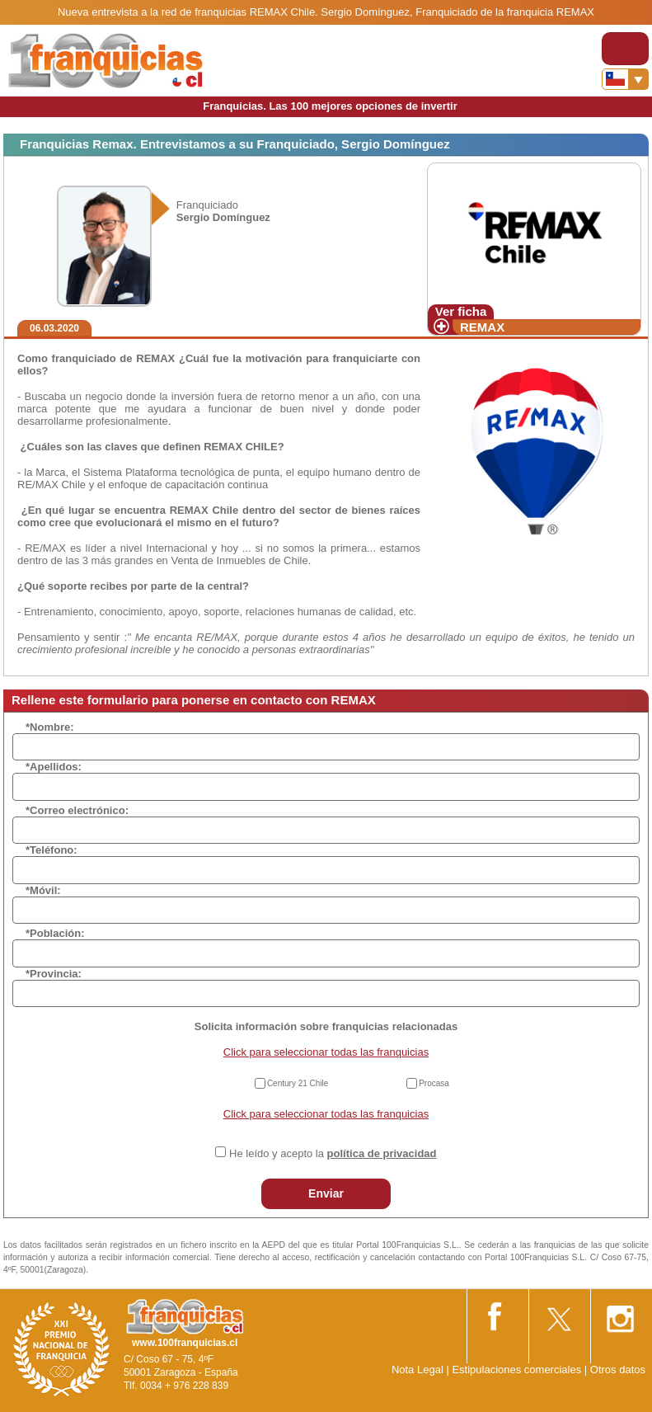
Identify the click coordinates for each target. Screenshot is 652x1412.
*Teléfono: (51, 850)
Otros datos (617, 1369)
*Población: (55, 933)
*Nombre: (50, 727)
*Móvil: (43, 890)
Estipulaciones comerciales (518, 1369)
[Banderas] (625, 79)
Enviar (326, 1193)
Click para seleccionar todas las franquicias (326, 1052)
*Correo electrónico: (77, 810)
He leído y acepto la (332, 1153)
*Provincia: (54, 973)
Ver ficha (461, 311)
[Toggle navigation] (625, 48)
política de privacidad (382, 1153)
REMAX (482, 327)
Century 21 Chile (297, 1083)
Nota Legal (417, 1369)
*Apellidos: (54, 766)
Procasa (434, 1083)
